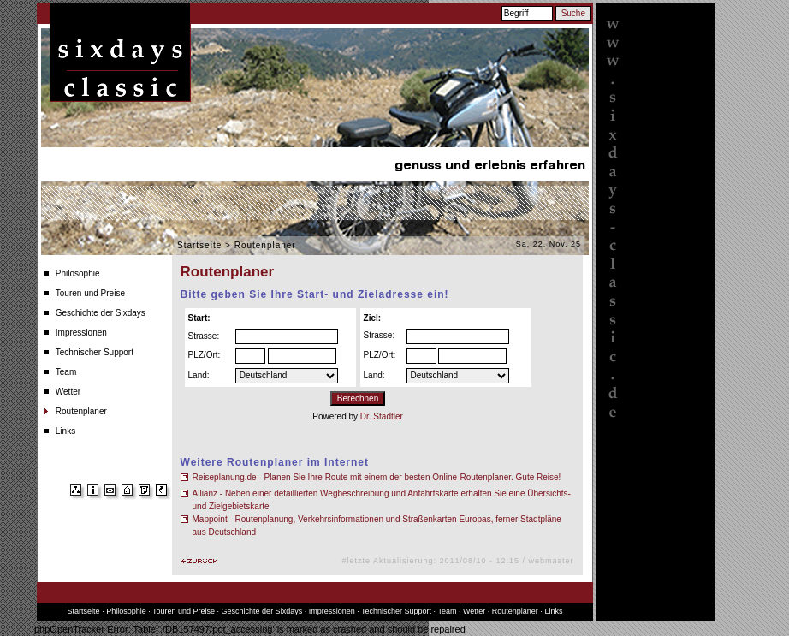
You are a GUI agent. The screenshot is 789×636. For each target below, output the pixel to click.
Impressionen (81, 332)
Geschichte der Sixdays (100, 313)
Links (65, 431)
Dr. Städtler (381, 416)
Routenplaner (81, 411)
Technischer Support (94, 352)
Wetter (68, 391)
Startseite (199, 245)
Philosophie (78, 273)
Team (66, 372)
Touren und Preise (90, 293)
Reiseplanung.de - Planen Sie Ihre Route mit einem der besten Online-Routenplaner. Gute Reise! (377, 477)
